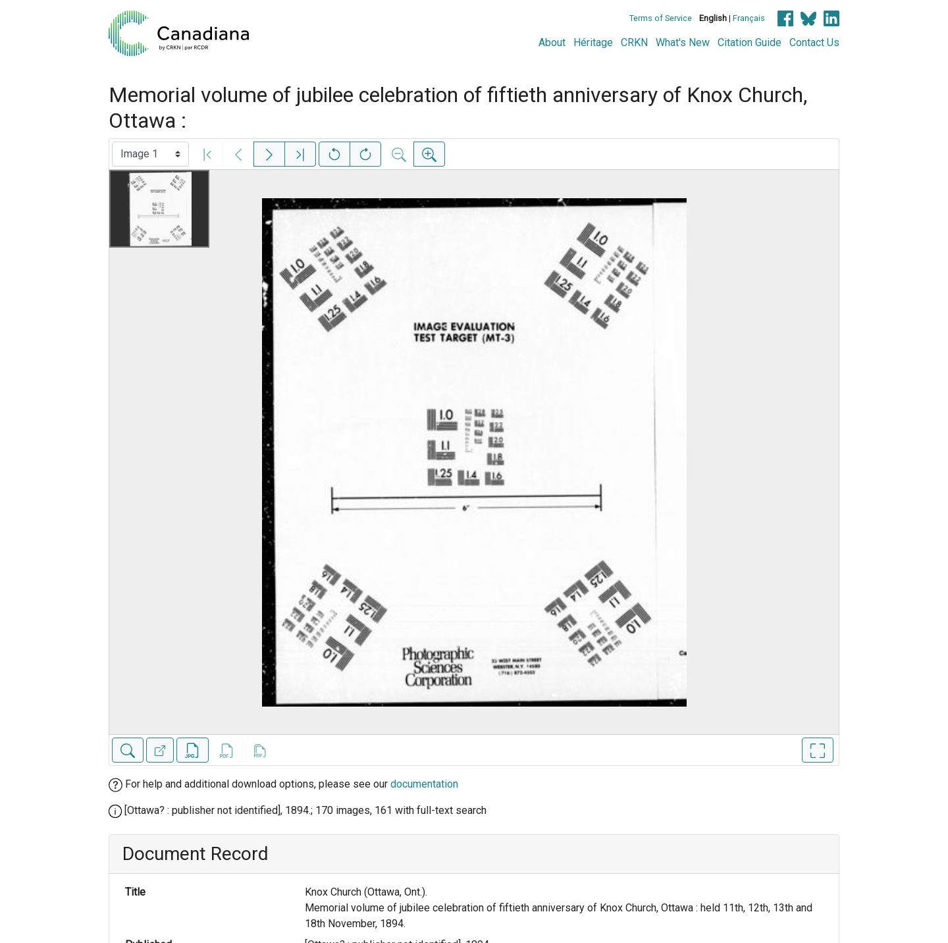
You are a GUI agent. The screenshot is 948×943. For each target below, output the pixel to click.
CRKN (634, 42)
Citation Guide (749, 42)
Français (749, 18)
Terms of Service (660, 18)
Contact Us (814, 42)
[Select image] (150, 154)
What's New (683, 42)
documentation (424, 784)
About (552, 42)
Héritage (593, 42)
